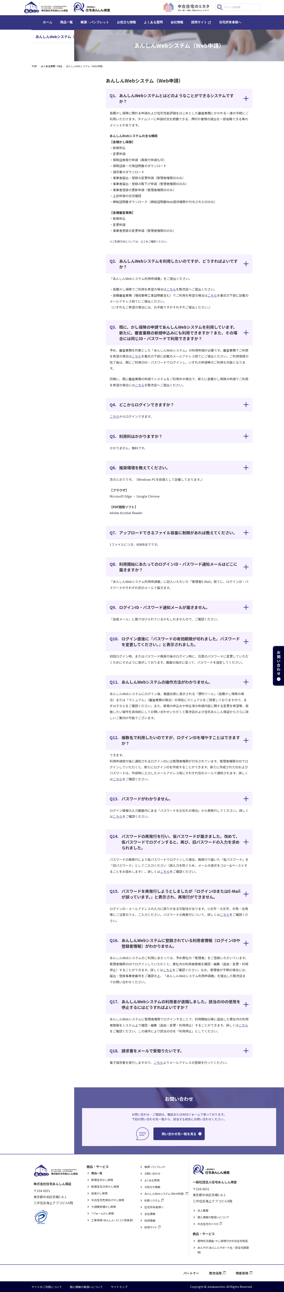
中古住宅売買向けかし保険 (107, 1200)
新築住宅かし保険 (102, 1180)
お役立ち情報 (126, 22)
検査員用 (242, 1273)
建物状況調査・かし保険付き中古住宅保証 (222, 1241)
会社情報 (177, 22)
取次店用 (215, 1273)
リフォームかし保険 (102, 1213)
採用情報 (149, 1220)
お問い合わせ (152, 1173)
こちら (171, 289)
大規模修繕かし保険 (103, 1207)
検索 (220, 7)
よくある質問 (153, 22)
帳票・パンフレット (95, 22)
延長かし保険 (99, 1193)
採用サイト (199, 22)
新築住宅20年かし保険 (105, 1186)
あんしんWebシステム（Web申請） (64, 36)
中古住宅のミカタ (207, 1224)
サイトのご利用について (47, 1287)
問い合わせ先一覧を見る (179, 1133)
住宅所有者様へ (230, 22)
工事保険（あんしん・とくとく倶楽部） (112, 1220)
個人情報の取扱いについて (213, 1217)
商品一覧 (66, 22)
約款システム (152, 1200)
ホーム (47, 22)
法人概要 (202, 1210)
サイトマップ (119, 1287)
